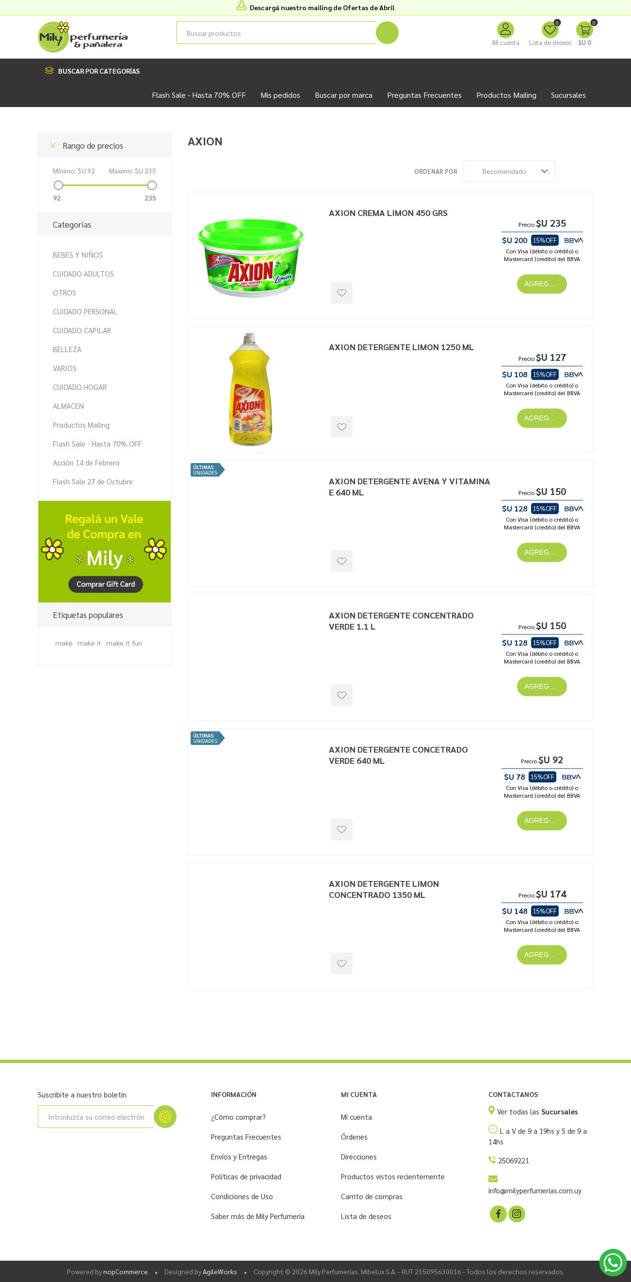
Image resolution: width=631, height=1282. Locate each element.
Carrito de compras (372, 1196)
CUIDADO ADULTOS (83, 273)
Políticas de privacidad (246, 1176)
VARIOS (65, 367)
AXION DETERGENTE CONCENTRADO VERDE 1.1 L (401, 620)
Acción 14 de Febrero (86, 462)
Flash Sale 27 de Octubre (93, 481)
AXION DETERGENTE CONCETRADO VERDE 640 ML (398, 754)
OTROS (64, 292)
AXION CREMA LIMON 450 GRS (388, 212)
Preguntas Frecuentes (246, 1136)
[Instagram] (516, 1213)
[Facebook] (497, 1213)
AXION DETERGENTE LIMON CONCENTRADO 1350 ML (384, 889)
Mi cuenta (505, 42)
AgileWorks (220, 1271)
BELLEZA (67, 349)
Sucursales (568, 95)
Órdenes (354, 1136)
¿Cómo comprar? (238, 1116)
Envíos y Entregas (239, 1156)
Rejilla (567, 171)
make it (89, 642)
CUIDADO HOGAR (80, 386)
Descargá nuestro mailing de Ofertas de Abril (322, 7)
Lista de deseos (366, 1215)
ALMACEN (68, 405)
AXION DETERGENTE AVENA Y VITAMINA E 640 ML (409, 486)
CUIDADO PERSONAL (85, 311)
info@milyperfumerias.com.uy (535, 1190)
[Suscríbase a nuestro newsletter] (96, 1116)
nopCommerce (125, 1271)
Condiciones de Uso (242, 1196)
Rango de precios (93, 145)
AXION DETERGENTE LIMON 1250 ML (401, 346)
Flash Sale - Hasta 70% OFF (97, 443)
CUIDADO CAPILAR (82, 330)
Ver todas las (537, 1111)
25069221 (513, 1160)
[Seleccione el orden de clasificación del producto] (509, 171)
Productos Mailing (81, 424)
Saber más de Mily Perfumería (258, 1215)
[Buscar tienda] (276, 32)
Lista (586, 171)
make (64, 642)
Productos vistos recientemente (393, 1176)
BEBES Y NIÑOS (78, 254)
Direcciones (359, 1156)
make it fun (124, 642)
